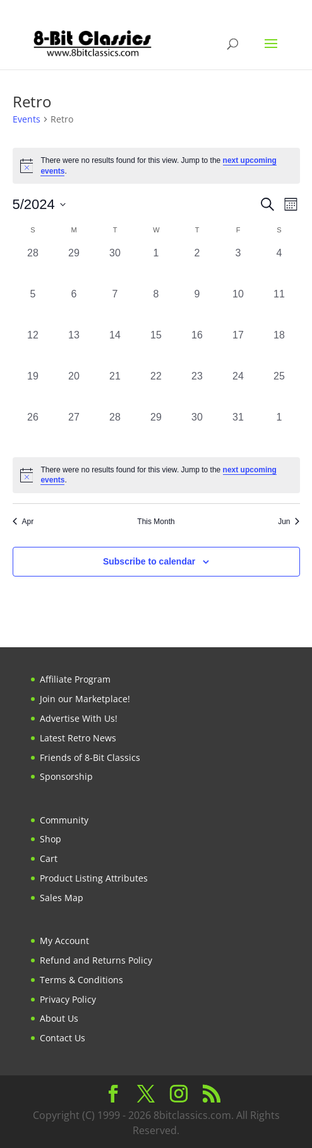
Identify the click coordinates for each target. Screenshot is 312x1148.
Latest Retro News (78, 738)
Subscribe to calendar (149, 561)
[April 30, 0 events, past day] (115, 266)
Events (26, 119)
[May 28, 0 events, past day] (115, 430)
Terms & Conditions (81, 980)
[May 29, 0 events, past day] (156, 430)
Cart (48, 858)
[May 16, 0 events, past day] (197, 348)
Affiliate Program (75, 679)
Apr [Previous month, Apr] (23, 521)
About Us (59, 1018)
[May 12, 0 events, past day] (33, 348)
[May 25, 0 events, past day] (279, 389)
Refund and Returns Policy (96, 960)
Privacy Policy (68, 999)
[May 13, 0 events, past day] (74, 348)
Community (64, 820)
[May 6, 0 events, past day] (74, 307)
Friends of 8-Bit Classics (90, 757)
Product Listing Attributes (94, 878)
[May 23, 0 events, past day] (197, 389)
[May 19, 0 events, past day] (33, 389)
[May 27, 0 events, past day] (74, 430)
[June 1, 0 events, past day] (279, 430)
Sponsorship (66, 776)
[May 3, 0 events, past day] (238, 266)
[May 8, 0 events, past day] (156, 307)
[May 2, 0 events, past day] (197, 266)
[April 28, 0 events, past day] (33, 266)
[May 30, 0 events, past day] (197, 430)
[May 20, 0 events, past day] (74, 389)
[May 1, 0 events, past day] (156, 266)
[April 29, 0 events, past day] (74, 266)
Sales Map (61, 898)
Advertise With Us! (78, 718)
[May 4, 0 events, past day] (279, 266)
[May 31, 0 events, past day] (238, 430)
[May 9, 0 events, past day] (197, 307)
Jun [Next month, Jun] (288, 521)
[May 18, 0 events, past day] (279, 348)
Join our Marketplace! (85, 699)
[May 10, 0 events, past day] (238, 307)
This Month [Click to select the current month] (155, 521)
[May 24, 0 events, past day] (238, 389)
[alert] (156, 166)
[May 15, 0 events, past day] (156, 348)
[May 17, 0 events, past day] (238, 348)
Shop (50, 839)
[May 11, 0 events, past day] (279, 307)
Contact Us (62, 1038)
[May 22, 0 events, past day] (156, 389)
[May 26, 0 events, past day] (33, 430)
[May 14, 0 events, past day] (115, 348)
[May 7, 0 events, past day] (115, 307)
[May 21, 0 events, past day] (115, 389)
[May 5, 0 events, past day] (33, 307)
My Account (64, 941)
